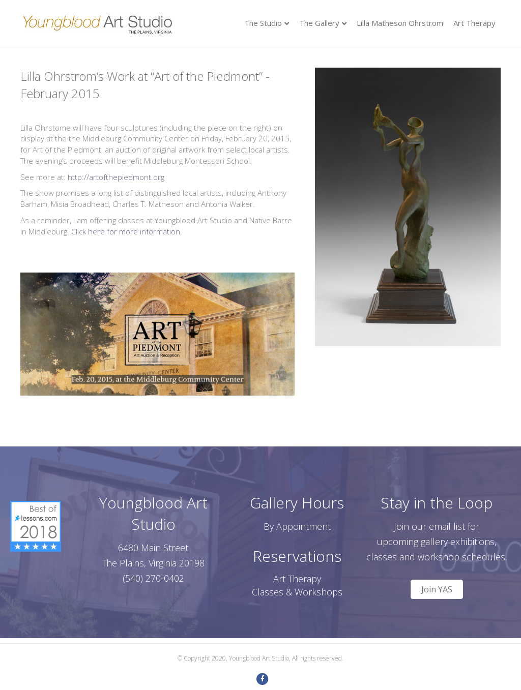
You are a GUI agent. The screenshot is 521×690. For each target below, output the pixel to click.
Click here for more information (125, 231)
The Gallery (319, 23)
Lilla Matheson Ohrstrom (400, 23)
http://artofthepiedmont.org (116, 177)
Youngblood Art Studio (153, 513)
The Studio (263, 23)
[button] (437, 589)
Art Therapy (474, 23)
